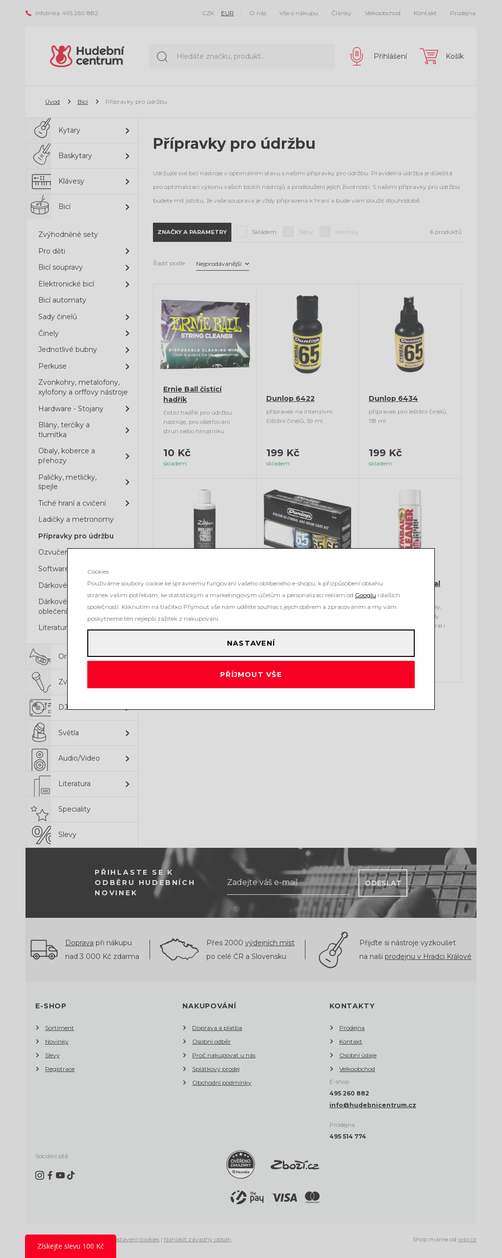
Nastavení (251, 639)
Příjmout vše (251, 678)
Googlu (365, 587)
